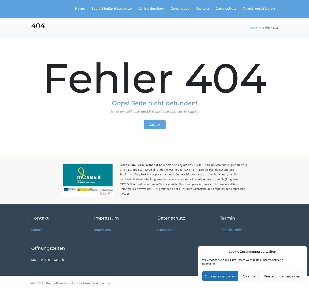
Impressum (102, 230)
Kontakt (202, 8)
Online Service (151, 8)
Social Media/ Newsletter (112, 8)
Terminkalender (231, 230)
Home (80, 8)
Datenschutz (226, 8)
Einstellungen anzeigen (282, 276)
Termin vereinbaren (259, 8)
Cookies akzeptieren (220, 276)
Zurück (154, 125)
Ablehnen (250, 276)
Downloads (180, 8)
